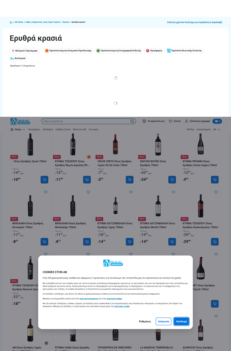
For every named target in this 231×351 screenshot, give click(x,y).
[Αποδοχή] (181, 204)
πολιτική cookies (114, 182)
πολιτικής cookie (121, 189)
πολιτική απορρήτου (89, 182)
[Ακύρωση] (163, 204)
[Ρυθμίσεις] (145, 204)
